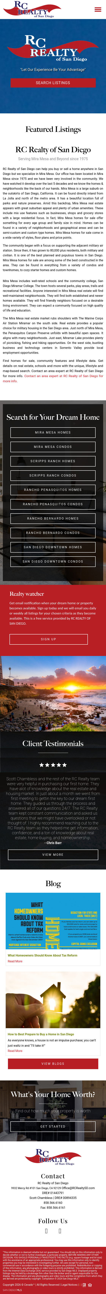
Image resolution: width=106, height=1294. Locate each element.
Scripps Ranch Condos (52, 475)
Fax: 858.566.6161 (53, 1207)
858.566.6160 (53, 1203)
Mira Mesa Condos (53, 447)
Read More (15, 961)
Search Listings (53, 83)
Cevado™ (29, 1284)
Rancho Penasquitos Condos (53, 504)
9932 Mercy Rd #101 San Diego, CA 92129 (36, 1188)
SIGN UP (48, 639)
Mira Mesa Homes (53, 432)
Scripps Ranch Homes (52, 461)
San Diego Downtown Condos (53, 561)
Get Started (53, 1126)
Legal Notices (69, 1284)
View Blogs (52, 1064)
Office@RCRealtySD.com (78, 1188)
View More (53, 855)
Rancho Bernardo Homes (53, 518)
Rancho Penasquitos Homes (53, 490)
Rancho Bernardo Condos (53, 533)
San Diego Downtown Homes (53, 547)
